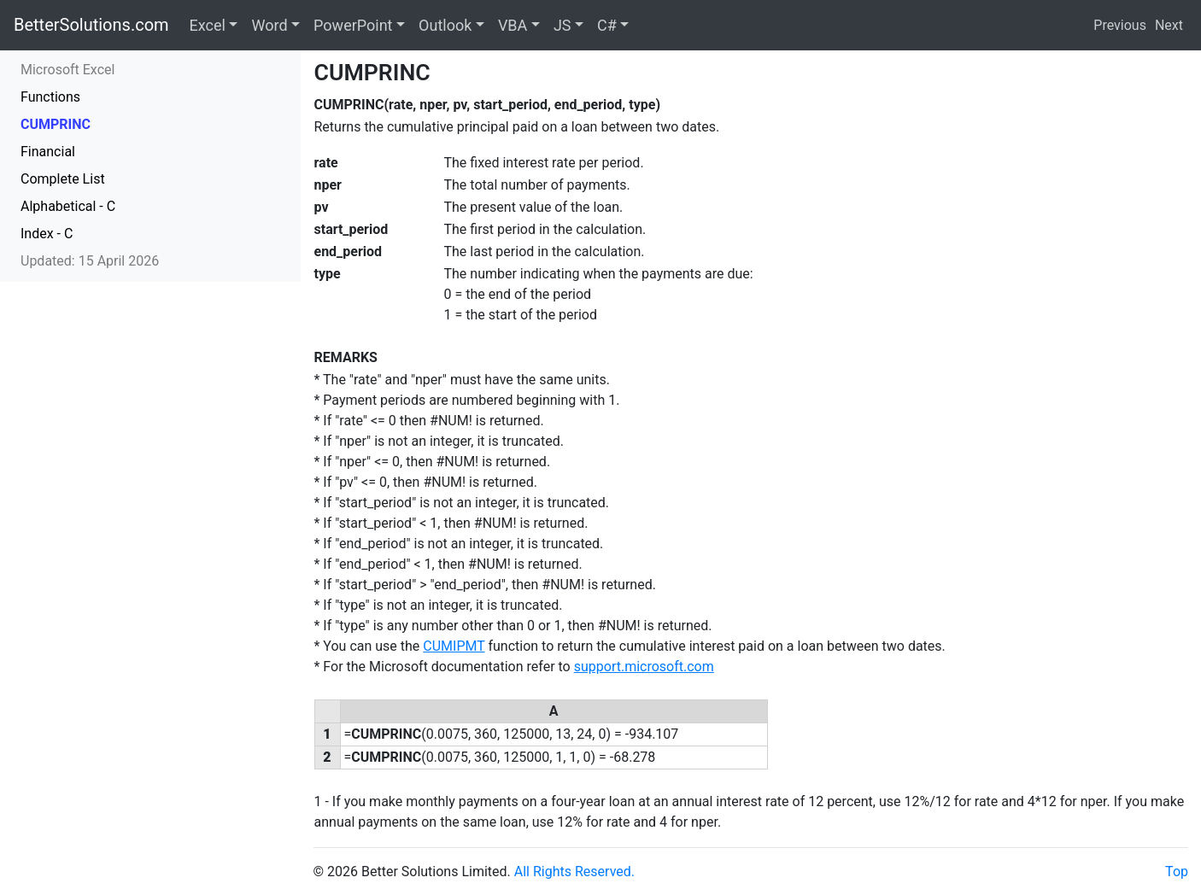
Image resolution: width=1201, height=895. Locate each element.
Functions (50, 97)
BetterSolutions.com (91, 25)
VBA (512, 25)
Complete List (63, 179)
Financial (48, 151)
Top (1176, 871)
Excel (208, 25)
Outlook (445, 25)
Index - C (47, 233)
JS (562, 25)
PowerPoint (352, 25)
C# (607, 25)
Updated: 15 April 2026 (90, 261)
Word (269, 25)
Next (1169, 25)
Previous (1119, 25)
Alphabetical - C (68, 206)
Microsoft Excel (67, 69)
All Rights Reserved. (574, 871)
